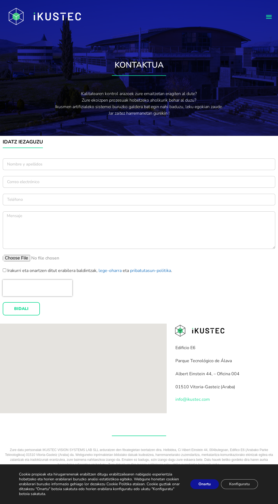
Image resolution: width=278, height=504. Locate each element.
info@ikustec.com (192, 399)
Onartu (204, 484)
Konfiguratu (239, 484)
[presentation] (37, 288)
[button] (269, 16)
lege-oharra (111, 271)
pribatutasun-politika (150, 271)
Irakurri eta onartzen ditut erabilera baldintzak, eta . (89, 271)
